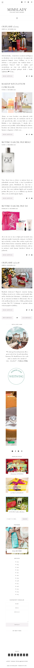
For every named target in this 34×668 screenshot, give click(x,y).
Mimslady (17, 9)
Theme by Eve (22, 665)
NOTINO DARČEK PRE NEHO (16, 142)
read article (7, 76)
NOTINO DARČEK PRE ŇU (15, 206)
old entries (26, 317)
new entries (7, 317)
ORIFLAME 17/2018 (10, 263)
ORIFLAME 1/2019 (10, 26)
